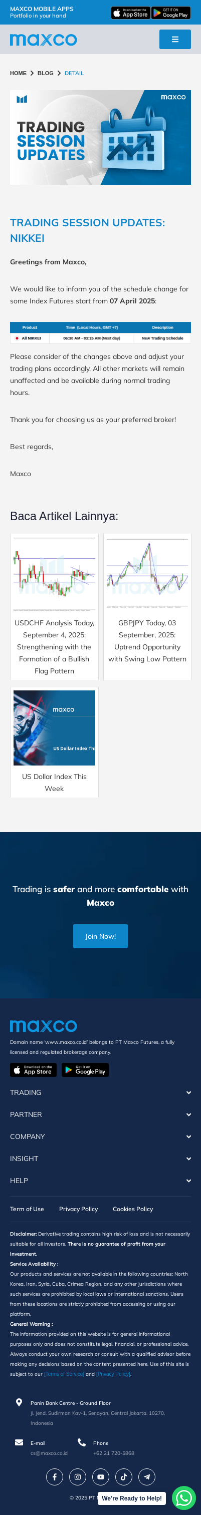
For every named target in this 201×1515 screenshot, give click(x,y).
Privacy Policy (78, 1209)
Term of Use (27, 1209)
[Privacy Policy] (113, 1374)
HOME (18, 73)
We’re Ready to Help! (132, 1498)
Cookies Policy (133, 1209)
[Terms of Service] (64, 1374)
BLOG (46, 73)
